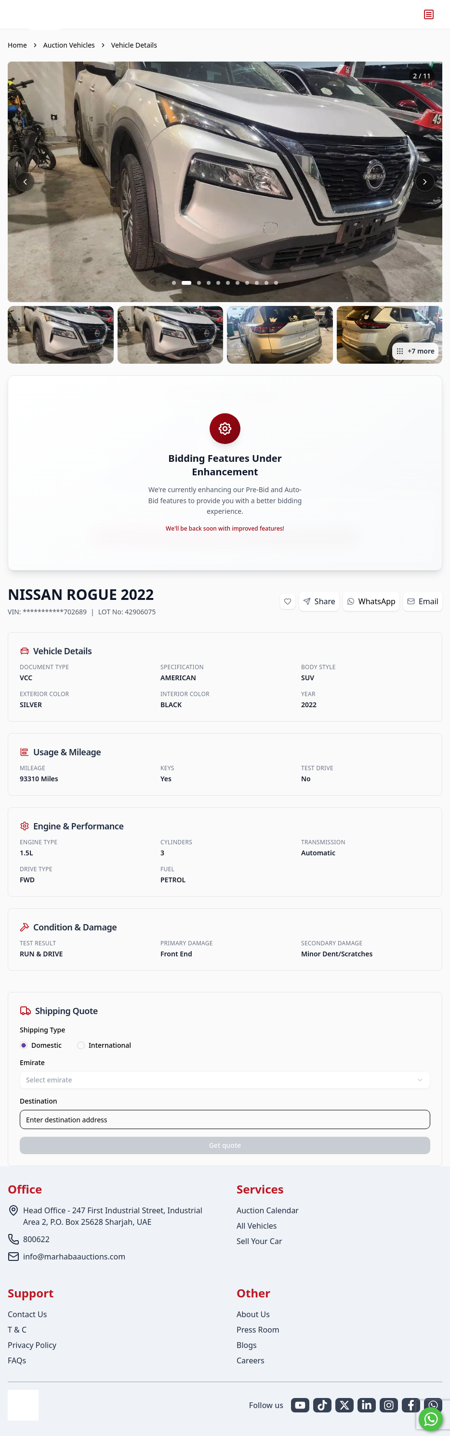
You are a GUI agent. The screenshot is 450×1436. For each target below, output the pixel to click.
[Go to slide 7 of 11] (237, 283)
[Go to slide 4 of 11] (209, 283)
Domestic (46, 1045)
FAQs (17, 1360)
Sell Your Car (259, 1241)
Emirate (32, 1062)
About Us (253, 1314)
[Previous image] (25, 181)
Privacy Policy (32, 1345)
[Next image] (425, 181)
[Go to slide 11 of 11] (276, 283)
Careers (251, 1360)
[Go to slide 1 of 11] (174, 283)
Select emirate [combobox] (225, 1079)
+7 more (415, 351)
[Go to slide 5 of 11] (218, 283)
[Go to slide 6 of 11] (228, 283)
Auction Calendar (268, 1210)
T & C (17, 1329)
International (110, 1045)
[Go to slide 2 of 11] (186, 283)
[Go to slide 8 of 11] (247, 283)
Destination (38, 1101)
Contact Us (27, 1314)
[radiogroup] (225, 1045)
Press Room (258, 1329)
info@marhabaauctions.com (74, 1256)
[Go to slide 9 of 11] (257, 283)
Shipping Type (42, 1029)
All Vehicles (257, 1225)
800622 (36, 1239)
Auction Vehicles (69, 45)
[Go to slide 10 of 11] (266, 283)
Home (17, 45)
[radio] (23, 1045)
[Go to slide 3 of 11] (199, 283)
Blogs (247, 1345)
